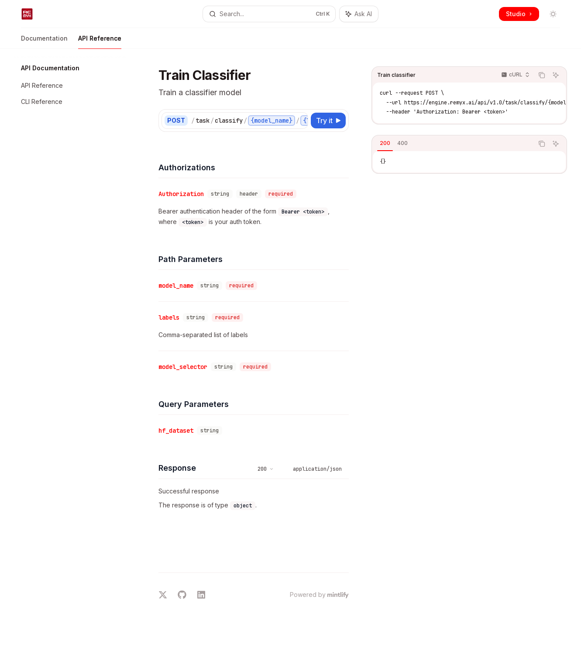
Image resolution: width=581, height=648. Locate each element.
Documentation (44, 41)
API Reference (99, 41)
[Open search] (269, 14)
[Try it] (328, 120)
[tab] (385, 143)
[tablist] (453, 143)
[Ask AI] (555, 75)
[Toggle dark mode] (553, 14)
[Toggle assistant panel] (359, 14)
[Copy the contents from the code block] (541, 75)
